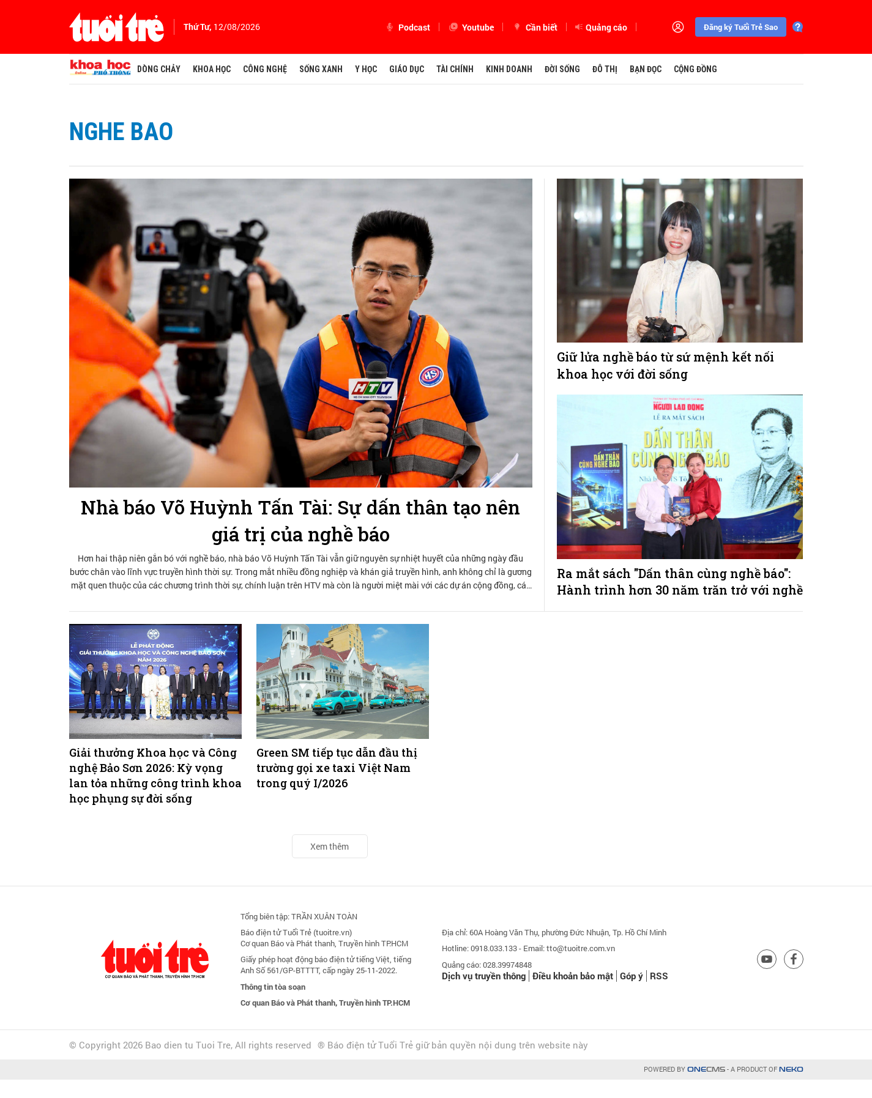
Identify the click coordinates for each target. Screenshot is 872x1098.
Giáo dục (406, 69)
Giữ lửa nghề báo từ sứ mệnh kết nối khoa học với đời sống (665, 365)
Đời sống (562, 69)
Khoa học (212, 69)
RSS (659, 994)
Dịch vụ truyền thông (484, 994)
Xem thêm (329, 864)
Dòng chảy (159, 69)
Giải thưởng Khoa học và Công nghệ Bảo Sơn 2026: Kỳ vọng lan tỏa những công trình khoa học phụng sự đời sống (155, 793)
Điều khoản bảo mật (572, 994)
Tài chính (455, 69)
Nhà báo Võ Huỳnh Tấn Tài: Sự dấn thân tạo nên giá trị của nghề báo (300, 520)
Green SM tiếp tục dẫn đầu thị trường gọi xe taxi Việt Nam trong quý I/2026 (336, 785)
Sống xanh (321, 69)
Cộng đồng (695, 69)
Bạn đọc (645, 69)
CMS (706, 1087)
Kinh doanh (509, 69)
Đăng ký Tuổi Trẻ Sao (741, 26)
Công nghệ (265, 69)
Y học (366, 69)
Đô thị (604, 69)
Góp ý (631, 994)
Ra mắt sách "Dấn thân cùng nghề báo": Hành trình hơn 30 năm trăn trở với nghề (675, 591)
